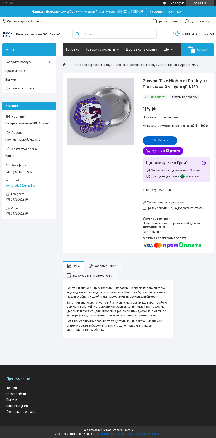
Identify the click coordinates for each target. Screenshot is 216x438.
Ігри (76, 65)
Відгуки (10, 79)
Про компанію (15, 71)
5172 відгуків (176, 3)
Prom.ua (129, 430)
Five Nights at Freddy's (97, 65)
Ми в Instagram (17, 406)
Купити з (166, 151)
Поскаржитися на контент (110, 433)
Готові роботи (16, 394)
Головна (72, 49)
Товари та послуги (100, 49)
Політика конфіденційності (144, 433)
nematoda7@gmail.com (21, 185)
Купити (163, 140)
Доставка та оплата (141, 49)
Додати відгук (200, 21)
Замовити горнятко (165, 12)
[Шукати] (78, 34)
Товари (11, 388)
